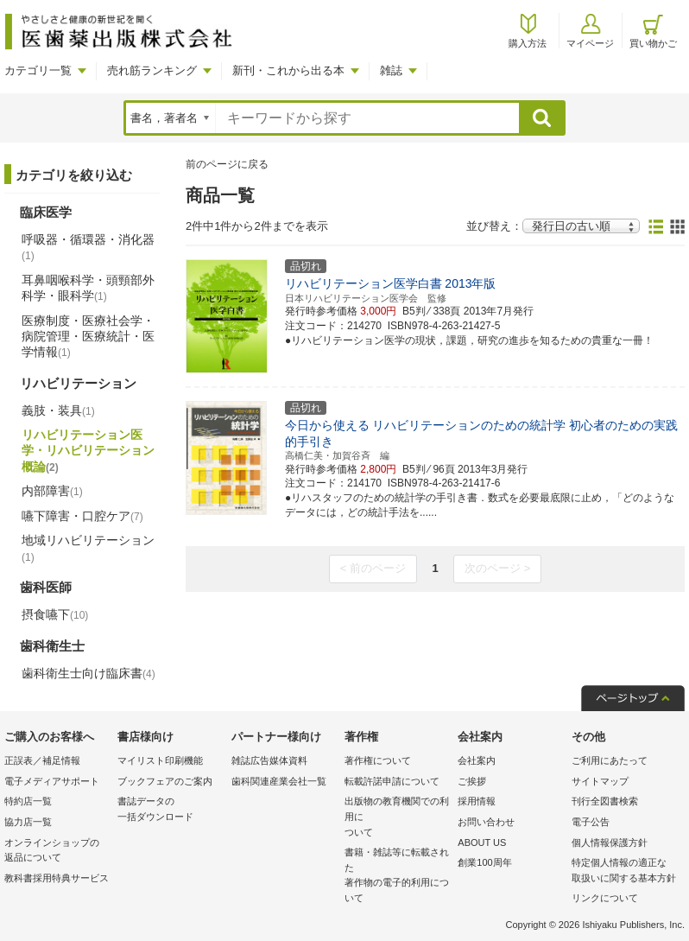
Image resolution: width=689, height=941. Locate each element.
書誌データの (169, 810)
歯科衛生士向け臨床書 (88, 673)
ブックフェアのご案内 (164, 781)
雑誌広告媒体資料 (269, 760)
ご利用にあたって (610, 760)
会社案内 (477, 760)
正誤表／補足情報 (42, 760)
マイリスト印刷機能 (160, 760)
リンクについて (605, 898)
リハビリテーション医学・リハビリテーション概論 (88, 450)
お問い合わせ (486, 822)
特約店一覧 (28, 801)
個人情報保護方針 (610, 842)
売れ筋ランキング (152, 70)
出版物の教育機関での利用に (396, 818)
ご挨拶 (472, 781)
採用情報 (477, 801)
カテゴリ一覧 (38, 70)
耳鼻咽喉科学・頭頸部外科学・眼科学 (88, 287)
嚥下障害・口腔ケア (82, 516)
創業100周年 (484, 862)
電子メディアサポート (51, 781)
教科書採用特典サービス (56, 878)
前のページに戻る (227, 164)
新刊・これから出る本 (288, 70)
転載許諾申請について (391, 781)
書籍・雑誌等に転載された (396, 876)
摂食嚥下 (55, 614)
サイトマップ (600, 781)
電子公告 (591, 822)
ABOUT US (482, 842)
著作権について (377, 760)
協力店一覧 (28, 822)
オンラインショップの (56, 851)
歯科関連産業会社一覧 (278, 781)
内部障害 (52, 491)
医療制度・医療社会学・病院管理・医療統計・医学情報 (88, 336)
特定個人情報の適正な (624, 871)
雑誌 (391, 70)
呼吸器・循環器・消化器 (88, 247)
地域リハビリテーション (88, 548)
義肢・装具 (58, 410)
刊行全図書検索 (605, 801)
